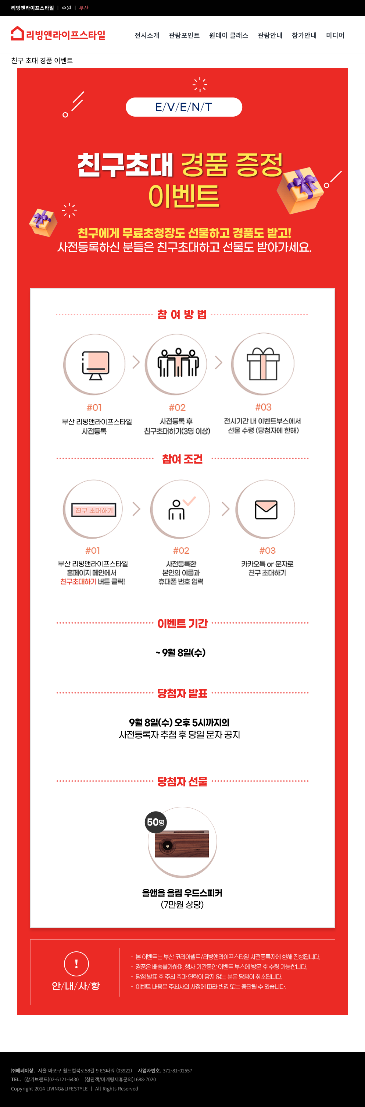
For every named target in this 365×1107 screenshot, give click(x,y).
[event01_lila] (182, 71)
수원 (67, 7)
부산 (84, 7)
